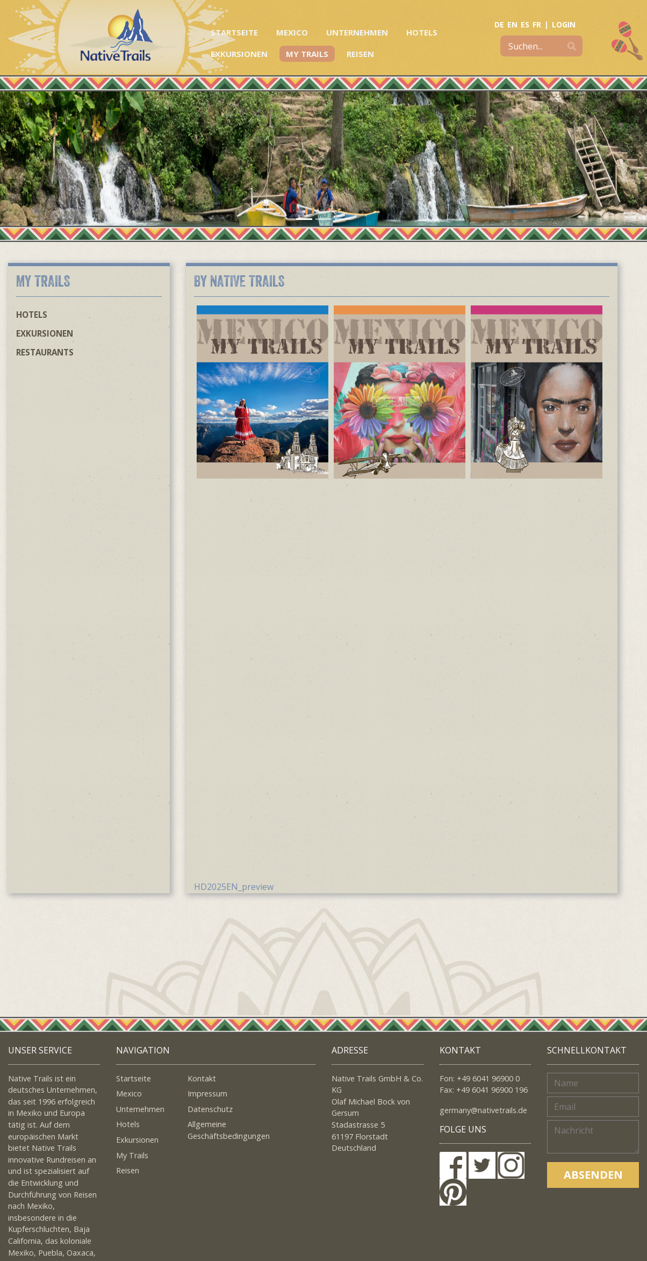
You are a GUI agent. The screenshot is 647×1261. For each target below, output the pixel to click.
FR (537, 24)
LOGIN (564, 24)
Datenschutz (210, 1109)
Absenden (593, 1174)
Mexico (292, 32)
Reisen (360, 53)
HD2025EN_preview (234, 887)
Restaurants (45, 352)
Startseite (234, 32)
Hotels (421, 32)
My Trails (307, 53)
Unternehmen (357, 32)
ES (525, 24)
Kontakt (202, 1078)
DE (499, 24)
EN (512, 24)
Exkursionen (239, 53)
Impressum (207, 1093)
